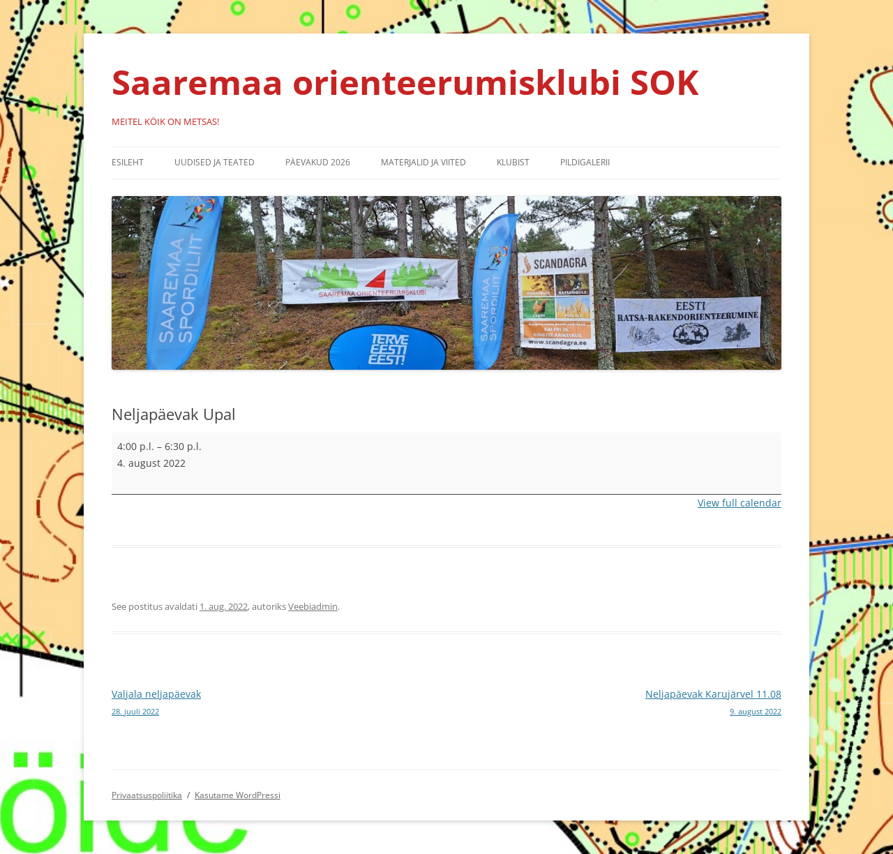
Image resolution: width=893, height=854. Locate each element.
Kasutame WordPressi (237, 795)
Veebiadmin (313, 606)
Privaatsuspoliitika (147, 795)
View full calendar (739, 502)
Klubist (513, 162)
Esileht (128, 162)
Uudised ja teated (214, 162)
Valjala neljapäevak (279, 703)
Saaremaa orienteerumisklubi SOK (405, 82)
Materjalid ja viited (423, 162)
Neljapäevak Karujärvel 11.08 (613, 703)
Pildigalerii (585, 162)
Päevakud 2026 (317, 162)
